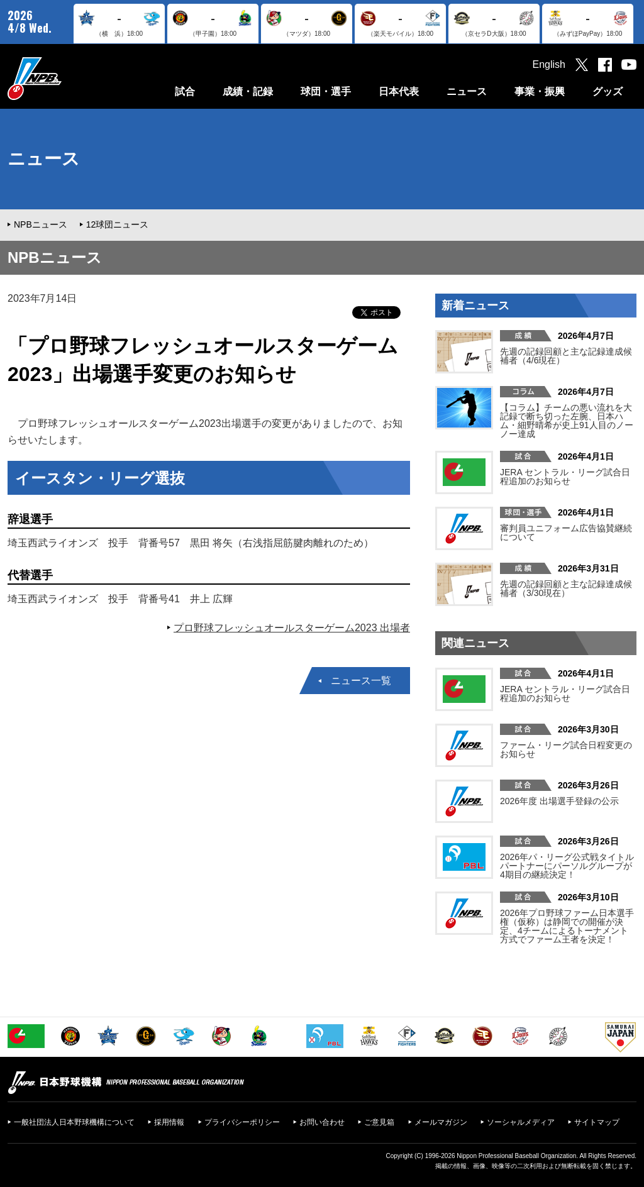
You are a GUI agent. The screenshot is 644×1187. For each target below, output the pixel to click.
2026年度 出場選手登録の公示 (559, 801)
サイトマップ (596, 1122)
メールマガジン (440, 1122)
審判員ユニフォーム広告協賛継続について (566, 532)
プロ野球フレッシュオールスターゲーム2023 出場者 (292, 627)
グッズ (607, 91)
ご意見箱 (379, 1122)
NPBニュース (40, 224)
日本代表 (399, 91)
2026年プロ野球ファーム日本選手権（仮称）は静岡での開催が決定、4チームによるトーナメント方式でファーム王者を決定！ (567, 926)
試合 (185, 91)
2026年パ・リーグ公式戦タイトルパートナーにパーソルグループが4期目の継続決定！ (567, 866)
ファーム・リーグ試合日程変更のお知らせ (566, 749)
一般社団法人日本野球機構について (74, 1122)
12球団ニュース (117, 224)
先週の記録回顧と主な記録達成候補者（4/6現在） (566, 355)
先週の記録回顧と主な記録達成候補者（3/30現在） (566, 588)
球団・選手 (326, 91)
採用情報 (169, 1122)
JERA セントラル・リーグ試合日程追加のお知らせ (565, 476)
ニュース (467, 91)
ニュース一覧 (361, 680)
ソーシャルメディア (521, 1122)
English (549, 64)
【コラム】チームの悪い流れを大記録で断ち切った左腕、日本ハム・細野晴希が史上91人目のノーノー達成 (566, 420)
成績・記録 (248, 91)
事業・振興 (539, 91)
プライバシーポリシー (242, 1122)
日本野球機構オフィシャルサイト (66, 78)
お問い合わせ (322, 1122)
